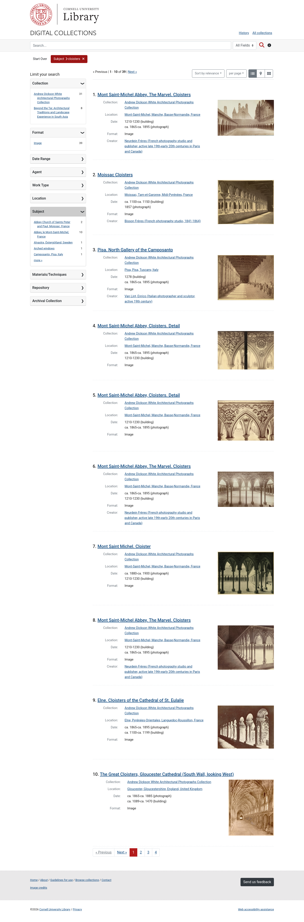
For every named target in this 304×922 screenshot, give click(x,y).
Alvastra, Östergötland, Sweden (53, 242)
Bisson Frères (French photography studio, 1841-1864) (163, 221)
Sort (207, 73)
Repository (40, 288)
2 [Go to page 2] (141, 852)
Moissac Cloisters (115, 174)
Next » (132, 72)
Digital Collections (63, 32)
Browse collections (87, 880)
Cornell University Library (54, 909)
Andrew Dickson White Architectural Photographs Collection (52, 98)
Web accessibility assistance (256, 909)
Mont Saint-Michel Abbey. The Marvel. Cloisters (144, 94)
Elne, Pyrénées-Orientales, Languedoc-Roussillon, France (164, 720)
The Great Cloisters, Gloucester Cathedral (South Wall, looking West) (167, 774)
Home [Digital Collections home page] (34, 880)
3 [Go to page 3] (148, 852)
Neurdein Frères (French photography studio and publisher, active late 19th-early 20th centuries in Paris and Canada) (162, 146)
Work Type (40, 185)
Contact (106, 880)
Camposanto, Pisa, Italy (48, 254)
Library (80, 14)
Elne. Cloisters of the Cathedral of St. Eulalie (141, 700)
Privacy (77, 909)
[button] (69, 59)
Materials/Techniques (49, 274)
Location (39, 198)
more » (38, 260)
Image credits (38, 887)
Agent (37, 172)
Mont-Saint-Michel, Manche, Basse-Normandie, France (162, 115)
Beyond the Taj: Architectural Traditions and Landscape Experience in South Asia (51, 112)
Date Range (41, 159)
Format (37, 132)
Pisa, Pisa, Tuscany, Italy (141, 270)
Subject (38, 211)
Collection (40, 83)
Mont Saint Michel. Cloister (124, 546)
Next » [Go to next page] (122, 852)
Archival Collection (47, 301)
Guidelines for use (61, 880)
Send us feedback (257, 882)
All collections (262, 33)
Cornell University (41, 14)
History (244, 33)
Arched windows (44, 248)
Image (38, 143)
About (44, 880)
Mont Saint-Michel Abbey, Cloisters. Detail (139, 325)
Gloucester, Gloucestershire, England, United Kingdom (165, 789)
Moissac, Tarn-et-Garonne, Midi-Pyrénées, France (159, 195)
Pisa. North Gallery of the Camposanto (135, 249)
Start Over (40, 59)
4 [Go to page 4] (156, 852)
